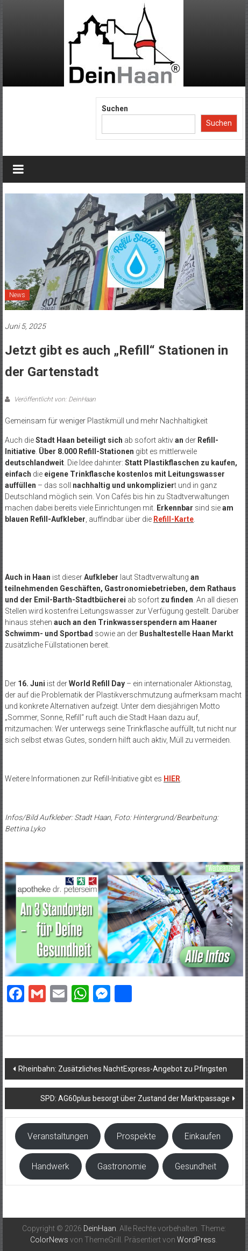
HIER (172, 778)
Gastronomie (121, 1166)
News (17, 295)
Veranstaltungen (57, 1136)
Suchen (115, 108)
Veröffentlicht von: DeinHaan (54, 399)
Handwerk (50, 1166)
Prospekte (136, 1136)
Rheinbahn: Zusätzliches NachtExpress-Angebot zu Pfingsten (123, 1069)
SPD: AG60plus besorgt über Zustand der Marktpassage (135, 1098)
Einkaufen (203, 1136)
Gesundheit (195, 1166)
